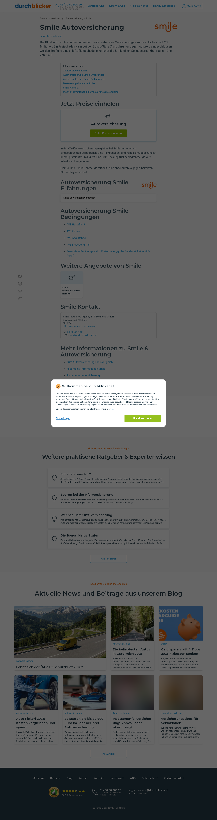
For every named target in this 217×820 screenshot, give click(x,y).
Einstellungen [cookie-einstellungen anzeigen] (63, 418)
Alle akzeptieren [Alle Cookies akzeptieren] (142, 418)
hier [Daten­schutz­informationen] (111, 409)
